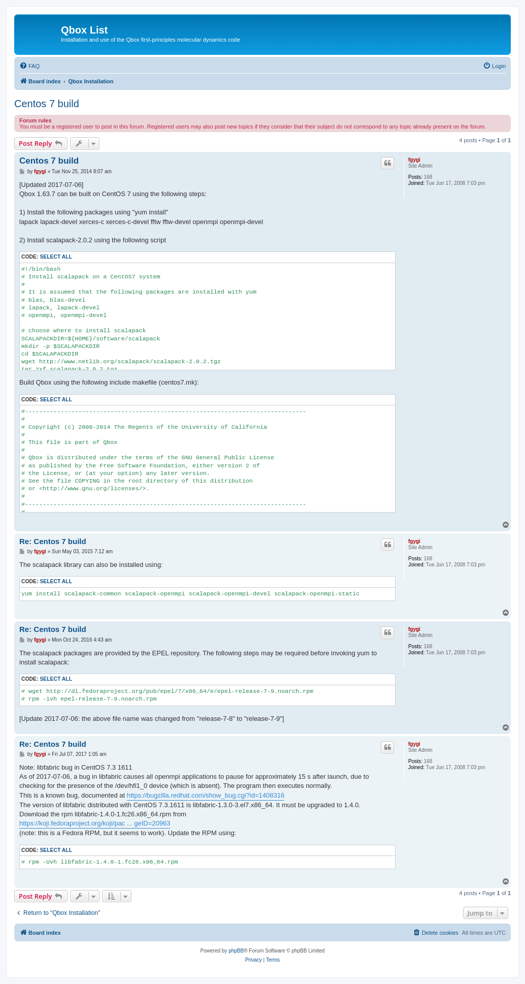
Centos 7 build (46, 103)
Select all (56, 257)
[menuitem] (29, 66)
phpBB (236, 951)
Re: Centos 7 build (52, 541)
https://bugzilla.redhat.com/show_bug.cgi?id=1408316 (205, 795)
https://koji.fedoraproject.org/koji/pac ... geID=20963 (94, 823)
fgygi (414, 160)
